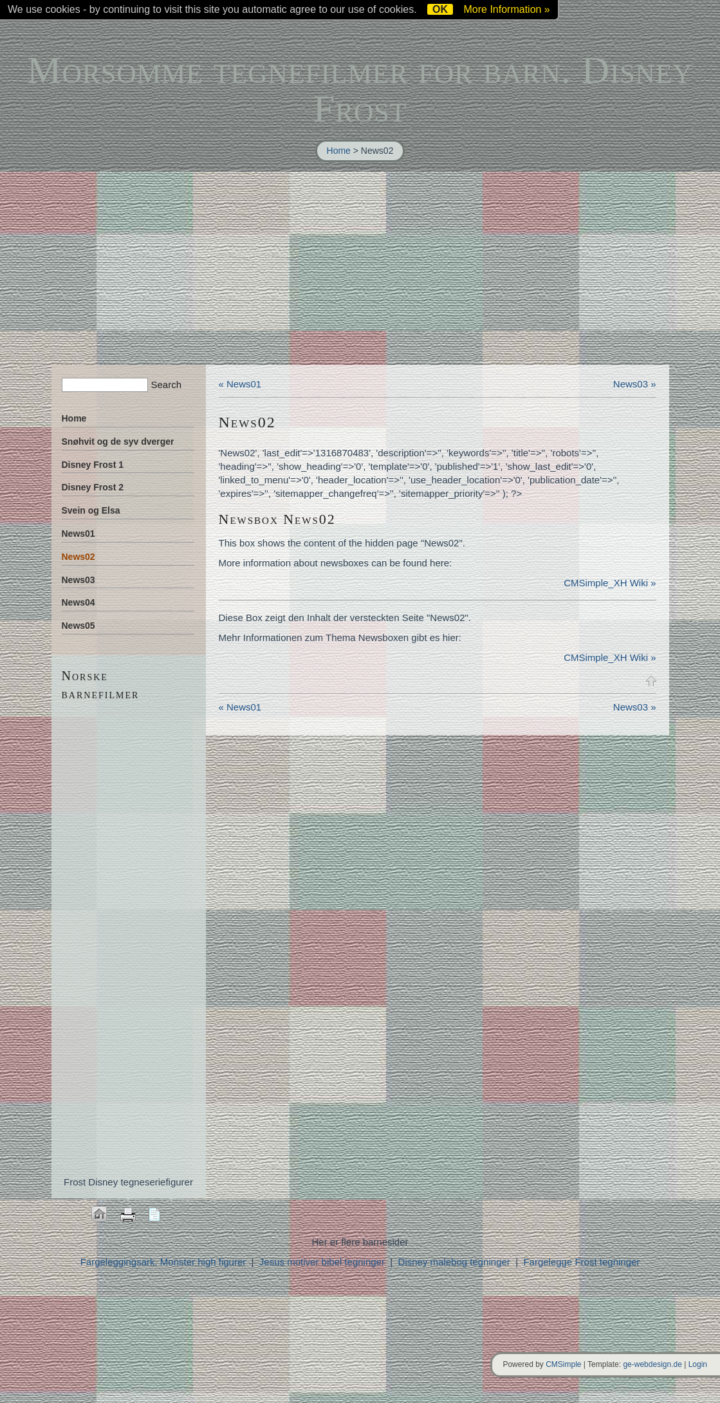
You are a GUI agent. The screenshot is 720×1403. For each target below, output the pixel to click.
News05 (78, 625)
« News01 (240, 383)
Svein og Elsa (91, 510)
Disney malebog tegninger (455, 1261)
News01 (78, 533)
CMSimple (563, 1364)
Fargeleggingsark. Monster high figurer (163, 1261)
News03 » (634, 383)
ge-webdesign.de (652, 1364)
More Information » (506, 9)
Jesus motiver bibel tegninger (322, 1261)
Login (697, 1364)
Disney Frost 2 (93, 487)
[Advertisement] (360, 268)
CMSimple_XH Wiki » (610, 582)
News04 (78, 602)
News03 (78, 580)
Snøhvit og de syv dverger (118, 441)
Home (339, 150)
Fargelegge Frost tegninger (581, 1261)
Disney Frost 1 (93, 465)
